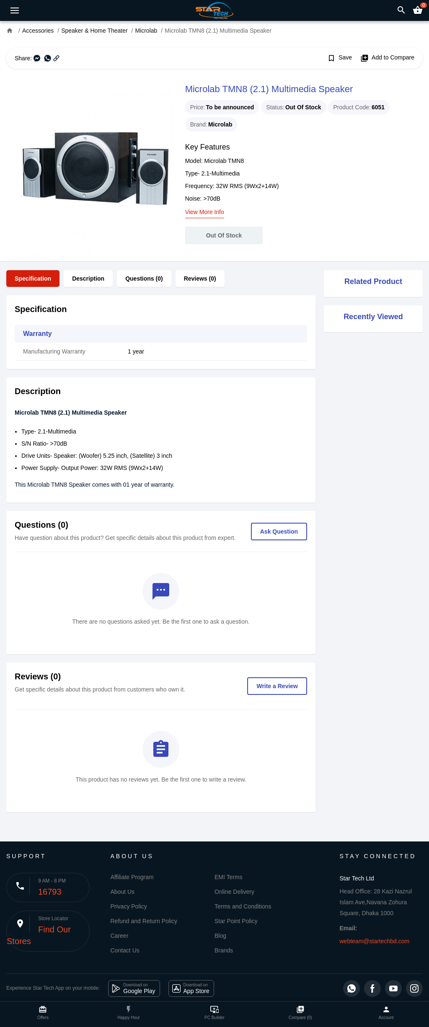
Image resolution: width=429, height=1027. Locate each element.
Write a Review (277, 686)
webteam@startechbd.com (375, 941)
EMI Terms (228, 877)
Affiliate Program (132, 877)
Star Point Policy (236, 921)
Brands (223, 950)
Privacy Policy (129, 906)
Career (120, 935)
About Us (123, 891)
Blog (220, 935)
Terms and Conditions (242, 906)
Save (339, 58)
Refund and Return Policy (144, 921)
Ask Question (279, 531)
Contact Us (125, 950)
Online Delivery (234, 891)
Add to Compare (387, 58)
